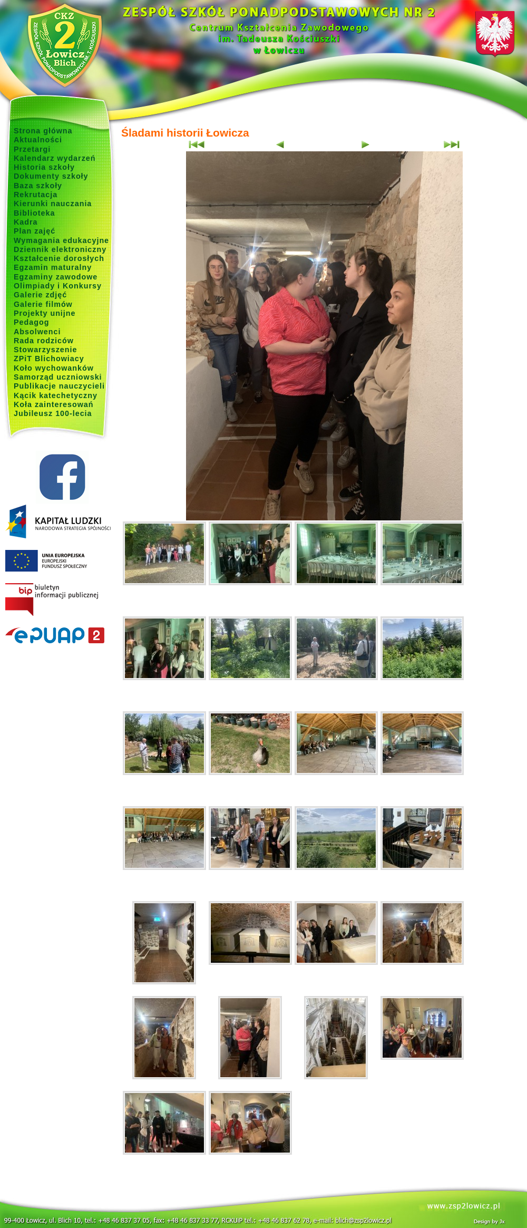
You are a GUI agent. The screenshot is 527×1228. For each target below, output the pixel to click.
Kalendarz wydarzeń (54, 158)
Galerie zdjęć (40, 295)
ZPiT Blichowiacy (49, 358)
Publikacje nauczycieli (59, 386)
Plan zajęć (34, 231)
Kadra (26, 222)
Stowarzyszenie (45, 349)
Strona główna (43, 131)
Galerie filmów (43, 304)
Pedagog (31, 322)
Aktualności (38, 140)
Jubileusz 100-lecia (53, 413)
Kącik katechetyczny (55, 395)
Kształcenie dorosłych (59, 258)
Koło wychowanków (54, 368)
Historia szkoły (44, 167)
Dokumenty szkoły (51, 176)
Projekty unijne (45, 313)
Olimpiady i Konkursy (58, 286)
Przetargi (32, 149)
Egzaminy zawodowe (55, 277)
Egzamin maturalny (53, 267)
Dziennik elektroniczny (60, 249)
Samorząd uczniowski (58, 377)
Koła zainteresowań (54, 404)
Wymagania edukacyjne (61, 240)
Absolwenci (37, 331)
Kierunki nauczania (53, 203)
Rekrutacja (35, 194)
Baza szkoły (38, 185)
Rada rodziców (44, 340)
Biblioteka (34, 213)
